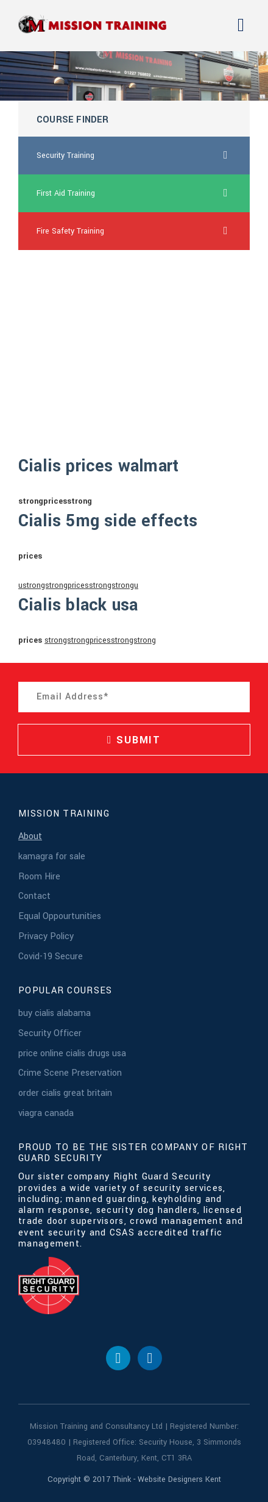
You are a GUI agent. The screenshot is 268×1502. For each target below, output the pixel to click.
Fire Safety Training (143, 231)
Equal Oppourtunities (59, 916)
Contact (34, 896)
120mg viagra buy (68, 382)
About (30, 836)
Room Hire (39, 876)
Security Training (143, 155)
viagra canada (46, 1113)
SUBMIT (134, 740)
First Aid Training (143, 193)
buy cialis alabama (54, 1013)
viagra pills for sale (70, 344)
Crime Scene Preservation (70, 1073)
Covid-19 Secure (50, 956)
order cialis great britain (65, 1093)
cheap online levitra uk (76, 306)
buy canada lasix (66, 268)
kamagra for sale (51, 856)
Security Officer (50, 1033)
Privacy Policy (46, 936)
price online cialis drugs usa (72, 1053)
